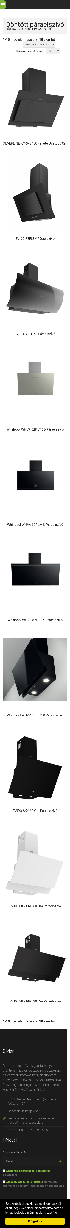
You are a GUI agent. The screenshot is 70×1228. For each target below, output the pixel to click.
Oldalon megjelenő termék (29, 51)
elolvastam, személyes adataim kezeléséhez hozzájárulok (33, 1183)
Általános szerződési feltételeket (28, 1170)
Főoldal (11, 29)
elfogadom (26, 1172)
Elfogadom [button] (35, 1221)
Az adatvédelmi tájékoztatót (24, 1182)
